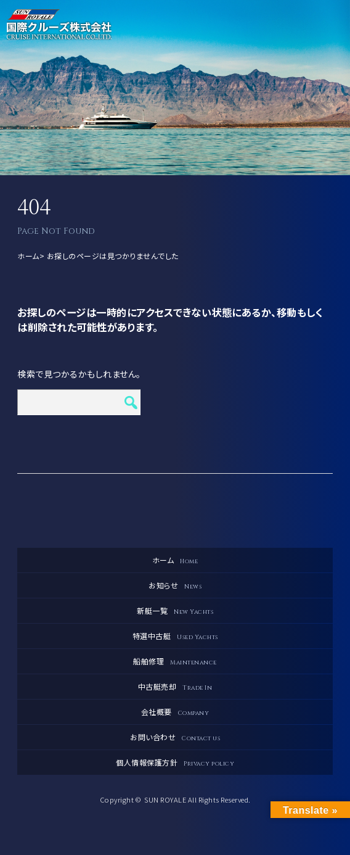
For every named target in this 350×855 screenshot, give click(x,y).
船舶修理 (175, 661)
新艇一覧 (175, 610)
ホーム (28, 255)
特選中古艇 (175, 636)
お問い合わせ (175, 737)
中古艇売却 (175, 686)
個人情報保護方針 (175, 762)
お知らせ (175, 585)
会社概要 (175, 711)
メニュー (324, 24)
